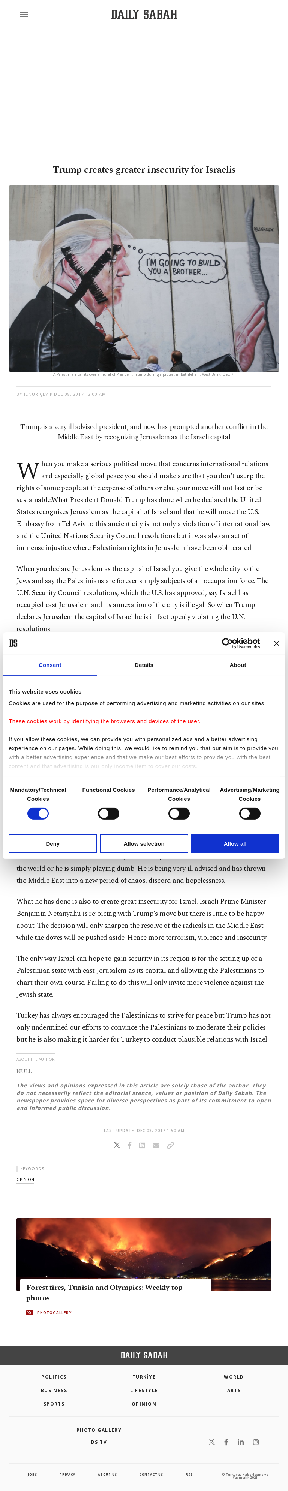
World (234, 1377)
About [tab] (238, 664)
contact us (151, 1474)
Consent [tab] (50, 664)
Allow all (235, 843)
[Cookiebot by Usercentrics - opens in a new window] (227, 643)
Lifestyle (144, 1390)
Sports (54, 1404)
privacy (67, 1474)
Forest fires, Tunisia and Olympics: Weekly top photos (104, 1293)
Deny (53, 843)
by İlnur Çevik (34, 394)
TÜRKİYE (144, 1377)
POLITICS (54, 1377)
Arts (234, 1390)
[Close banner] (276, 643)
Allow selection (143, 843)
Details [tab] (144, 664)
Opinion (144, 1404)
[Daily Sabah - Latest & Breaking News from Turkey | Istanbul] (144, 14)
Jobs (32, 1474)
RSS (189, 1474)
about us (107, 1474)
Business (54, 1390)
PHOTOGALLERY (54, 1312)
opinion (25, 1179)
